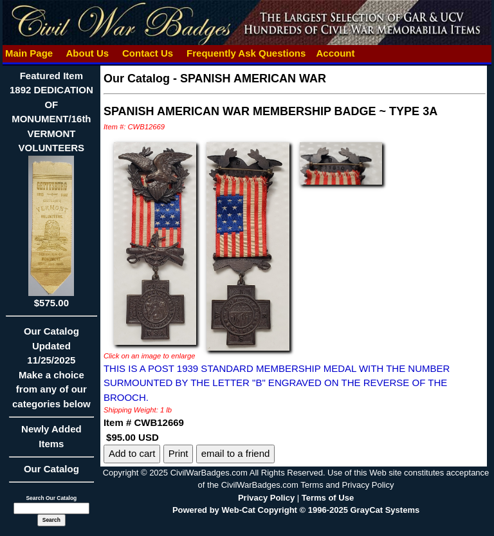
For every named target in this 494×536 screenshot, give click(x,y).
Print (178, 453)
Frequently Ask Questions (246, 53)
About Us (87, 53)
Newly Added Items (51, 440)
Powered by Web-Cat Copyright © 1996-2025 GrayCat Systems (295, 510)
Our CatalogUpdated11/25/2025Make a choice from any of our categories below (51, 372)
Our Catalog (51, 468)
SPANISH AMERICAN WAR (253, 78)
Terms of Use (328, 498)
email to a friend (235, 453)
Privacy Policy (266, 498)
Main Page (29, 53)
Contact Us (148, 53)
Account (335, 53)
